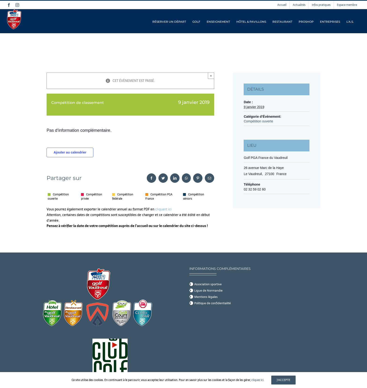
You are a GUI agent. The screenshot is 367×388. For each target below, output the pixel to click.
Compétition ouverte (258, 121)
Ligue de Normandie (208, 291)
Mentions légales (206, 297)
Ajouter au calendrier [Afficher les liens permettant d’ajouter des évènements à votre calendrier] (70, 152)
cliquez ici (257, 380)
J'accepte (283, 379)
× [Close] (211, 76)
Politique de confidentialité (212, 303)
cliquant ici (163, 209)
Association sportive (208, 284)
